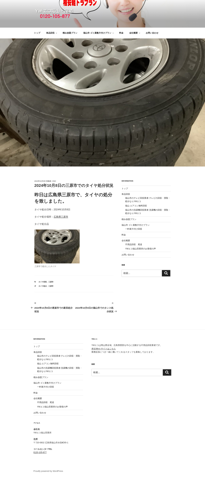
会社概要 (135, 33)
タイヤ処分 (42, 286)
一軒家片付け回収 (133, 229)
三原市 (50, 282)
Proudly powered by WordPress (48, 471)
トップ (37, 33)
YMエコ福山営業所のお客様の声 (140, 248)
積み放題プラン (70, 33)
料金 (121, 33)
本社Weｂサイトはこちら (103, 348)
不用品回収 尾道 (133, 244)
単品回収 (51, 33)
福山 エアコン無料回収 (136, 205)
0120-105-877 (40, 452)
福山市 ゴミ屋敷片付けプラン (98, 33)
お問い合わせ (152, 33)
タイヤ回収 (42, 282)
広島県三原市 (61, 216)
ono (54, 181)
